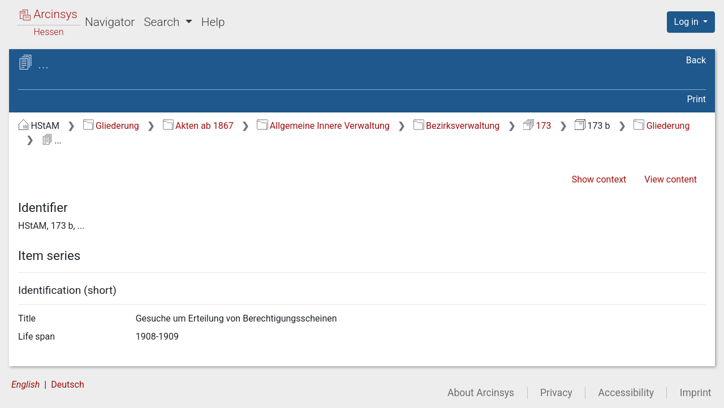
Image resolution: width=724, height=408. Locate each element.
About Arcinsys (480, 392)
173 (537, 125)
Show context (599, 179)
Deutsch (67, 384)
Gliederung (111, 125)
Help (213, 22)
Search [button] (163, 22)
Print (696, 99)
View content (670, 179)
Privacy (556, 392)
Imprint (696, 392)
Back (696, 60)
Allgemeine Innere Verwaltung (323, 125)
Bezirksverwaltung (456, 125)
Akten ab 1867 (198, 125)
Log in (687, 21)
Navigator (110, 22)
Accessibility (626, 392)
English (25, 384)
